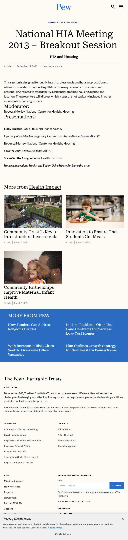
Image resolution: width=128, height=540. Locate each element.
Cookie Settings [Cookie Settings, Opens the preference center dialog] (63, 536)
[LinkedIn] (70, 515)
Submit (116, 485)
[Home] (33, 379)
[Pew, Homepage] (64, 6)
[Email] (84, 485)
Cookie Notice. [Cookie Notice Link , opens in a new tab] (55, 529)
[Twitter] (75, 514)
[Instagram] (65, 515)
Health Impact (45, 187)
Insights (63, 423)
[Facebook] (60, 515)
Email (60, 480)
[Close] (122, 521)
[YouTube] (80, 515)
